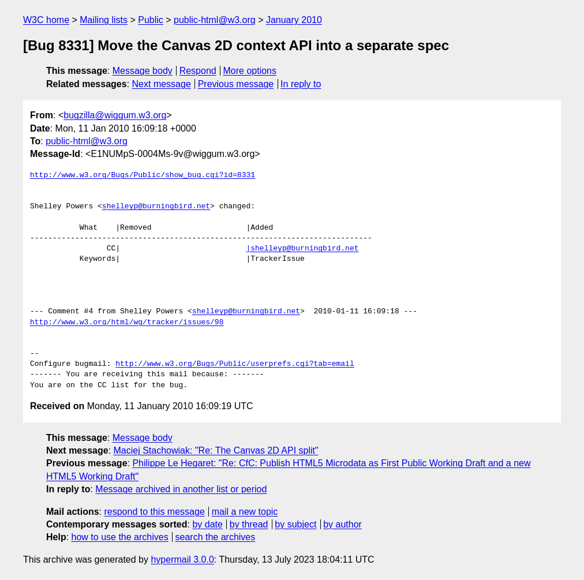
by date (207, 524)
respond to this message (154, 512)
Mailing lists (104, 20)
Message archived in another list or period (181, 489)
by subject (295, 524)
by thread (249, 524)
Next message (161, 84)
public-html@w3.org (215, 20)
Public (150, 20)
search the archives (215, 537)
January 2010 (294, 20)
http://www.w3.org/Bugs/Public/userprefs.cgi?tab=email (234, 364)
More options (250, 71)
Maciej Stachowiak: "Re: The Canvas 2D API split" (216, 450)
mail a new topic (245, 512)
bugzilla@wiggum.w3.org (114, 115)
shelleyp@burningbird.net (156, 206)
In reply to (300, 84)
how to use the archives (120, 537)
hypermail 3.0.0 (182, 559)
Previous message (236, 84)
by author (342, 524)
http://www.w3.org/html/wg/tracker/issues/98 (126, 322)
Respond (197, 71)
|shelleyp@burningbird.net (302, 249)
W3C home (46, 20)
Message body (143, 71)
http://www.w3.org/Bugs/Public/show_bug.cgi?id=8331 (142, 175)
